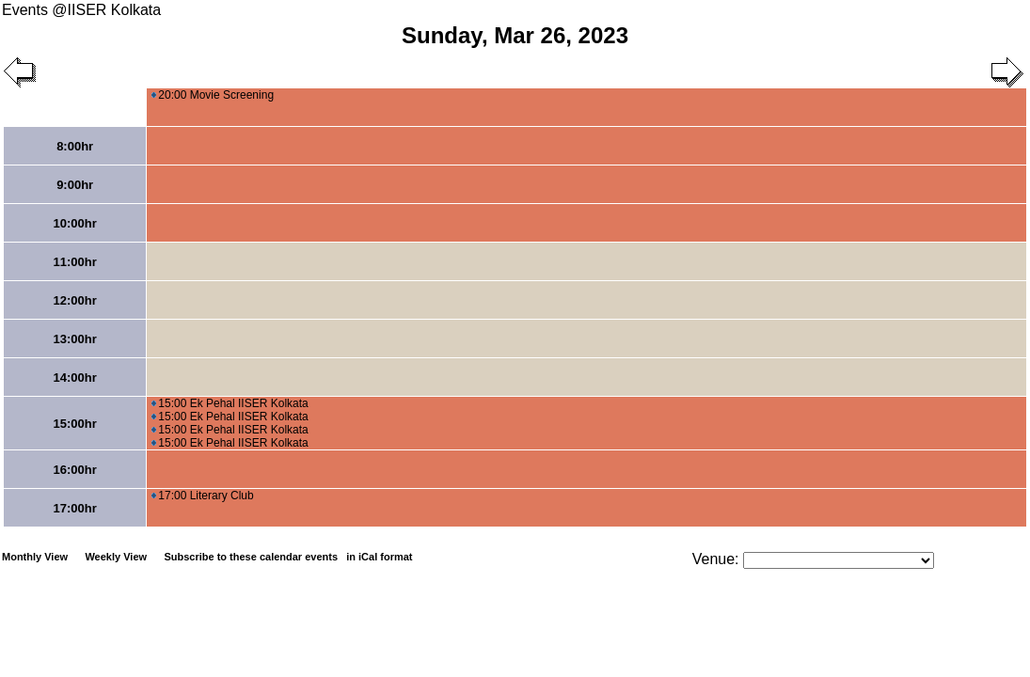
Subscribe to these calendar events (289, 556)
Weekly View (116, 556)
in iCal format (379, 556)
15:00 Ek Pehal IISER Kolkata (229, 403)
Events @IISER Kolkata (81, 10)
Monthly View (35, 556)
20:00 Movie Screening (212, 95)
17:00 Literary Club (202, 495)
